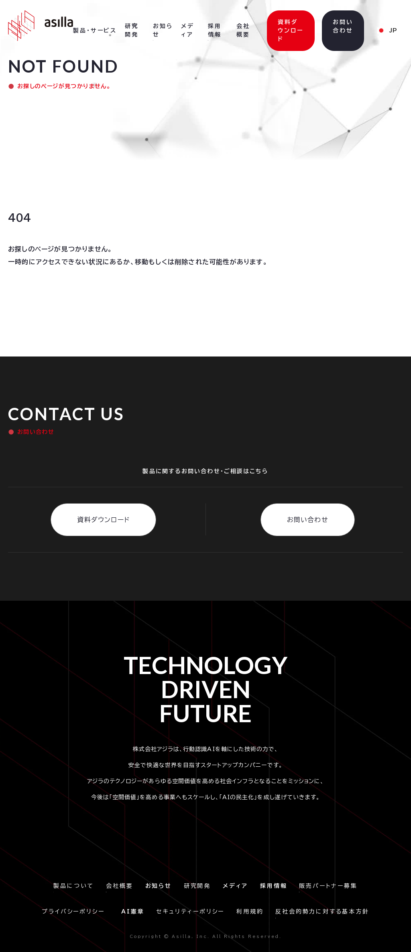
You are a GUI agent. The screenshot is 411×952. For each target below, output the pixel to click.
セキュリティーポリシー (190, 911)
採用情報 (215, 30)
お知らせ (163, 30)
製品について (73, 886)
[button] (95, 31)
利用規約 (249, 911)
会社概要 (119, 886)
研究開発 (197, 886)
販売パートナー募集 (328, 886)
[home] (40, 25)
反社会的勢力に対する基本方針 (322, 911)
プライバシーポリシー (75, 911)
